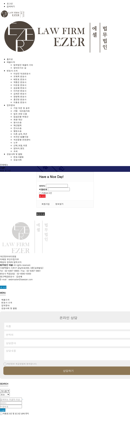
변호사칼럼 (18, 156)
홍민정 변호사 (19, 99)
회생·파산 (17, 119)
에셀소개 (4, 299)
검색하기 (11, 6)
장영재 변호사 (19, 96)
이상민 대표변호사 (21, 73)
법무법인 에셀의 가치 (23, 64)
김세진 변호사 (19, 93)
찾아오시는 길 (19, 67)
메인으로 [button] (41, 214)
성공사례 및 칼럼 (8, 308)
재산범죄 (17, 125)
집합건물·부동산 (20, 116)
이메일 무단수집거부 (9, 259)
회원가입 (46, 203)
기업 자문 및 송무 (21, 108)
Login (2, 410)
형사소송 (17, 122)
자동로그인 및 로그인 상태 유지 (14, 413)
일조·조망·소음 (20, 113)
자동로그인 (45, 192)
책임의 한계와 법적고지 (11, 262)
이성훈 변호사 (19, 85)
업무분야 (4, 305)
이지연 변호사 (19, 90)
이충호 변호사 (19, 102)
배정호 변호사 (19, 79)
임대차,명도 (18, 148)
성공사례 (17, 159)
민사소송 (17, 128)
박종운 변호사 (19, 82)
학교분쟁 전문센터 (21, 139)
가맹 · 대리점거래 (21, 110)
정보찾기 (59, 203)
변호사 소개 (6, 302)
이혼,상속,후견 (20, 133)
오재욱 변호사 (19, 76)
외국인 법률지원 (20, 136)
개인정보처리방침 (8, 256)
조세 (15, 151)
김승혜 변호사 (19, 87)
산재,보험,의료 (20, 145)
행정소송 (17, 131)
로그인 (10, 3)
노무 (15, 142)
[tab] (65, 299)
